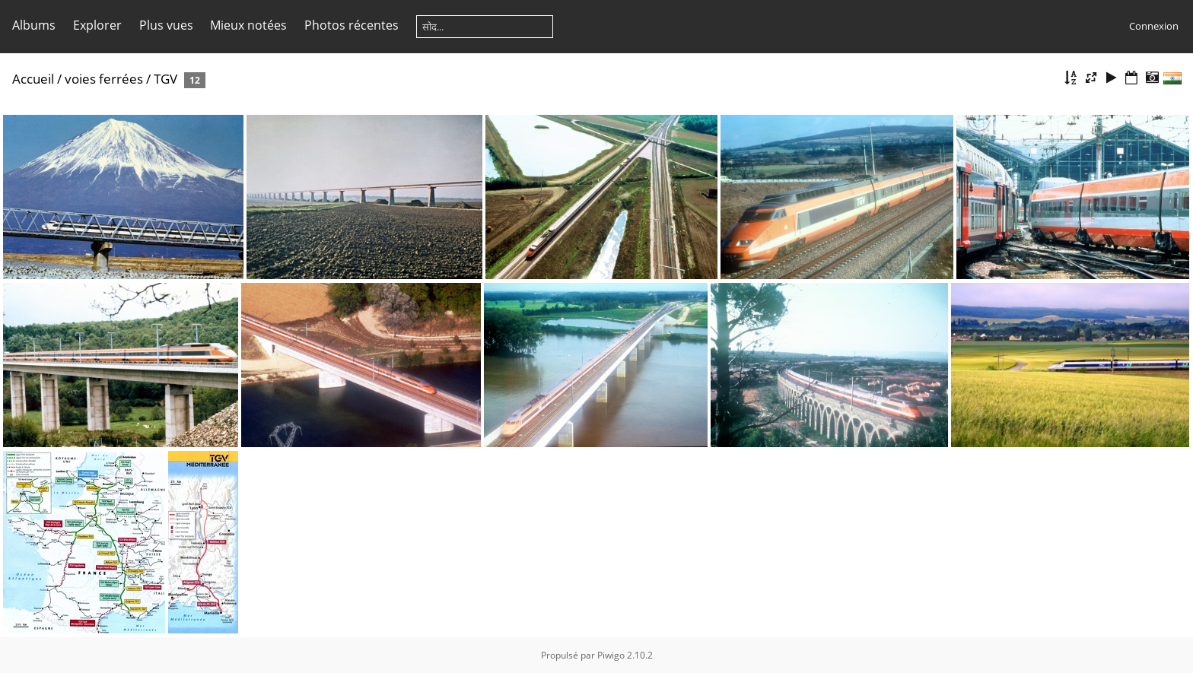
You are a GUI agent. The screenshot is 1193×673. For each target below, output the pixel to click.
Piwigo (611, 655)
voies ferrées (104, 78)
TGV (165, 78)
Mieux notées (248, 25)
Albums (34, 25)
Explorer (97, 25)
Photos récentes (351, 25)
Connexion (1154, 26)
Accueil (33, 78)
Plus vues (166, 25)
